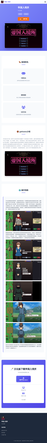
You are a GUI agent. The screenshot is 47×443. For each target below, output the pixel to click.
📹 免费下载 (23, 18)
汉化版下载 (3, 434)
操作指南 (3, 432)
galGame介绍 (4, 430)
